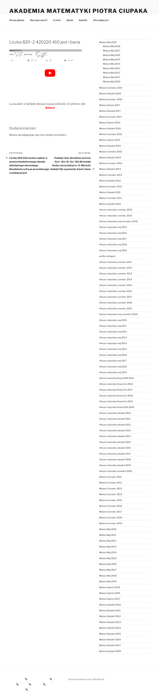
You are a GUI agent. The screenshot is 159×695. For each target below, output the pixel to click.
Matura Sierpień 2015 (110, 145)
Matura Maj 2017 (111, 50)
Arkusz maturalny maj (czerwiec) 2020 (118, 221)
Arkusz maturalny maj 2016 (113, 233)
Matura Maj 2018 (111, 46)
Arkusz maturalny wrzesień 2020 (115, 471)
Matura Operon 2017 (109, 105)
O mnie (57, 20)
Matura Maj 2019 (107, 42)
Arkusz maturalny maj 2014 (113, 343)
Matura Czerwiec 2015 (110, 151)
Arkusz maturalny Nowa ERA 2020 (116, 407)
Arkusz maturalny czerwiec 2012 (115, 267)
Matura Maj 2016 (111, 55)
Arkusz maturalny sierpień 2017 (115, 453)
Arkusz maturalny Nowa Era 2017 (116, 389)
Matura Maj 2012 (111, 72)
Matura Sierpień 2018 (110, 93)
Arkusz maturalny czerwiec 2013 (115, 273)
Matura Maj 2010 (111, 81)
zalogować (28, 134)
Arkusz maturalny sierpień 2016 (115, 447)
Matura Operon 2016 (109, 122)
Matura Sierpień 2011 (109, 192)
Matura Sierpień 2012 (110, 180)
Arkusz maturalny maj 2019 (113, 250)
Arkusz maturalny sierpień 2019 (115, 465)
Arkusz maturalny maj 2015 (113, 227)
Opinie (69, 20)
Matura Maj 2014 (111, 63)
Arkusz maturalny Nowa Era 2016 (116, 384)
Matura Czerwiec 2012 (110, 186)
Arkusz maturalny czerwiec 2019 (115, 215)
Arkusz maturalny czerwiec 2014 (115, 279)
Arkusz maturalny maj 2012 (113, 331)
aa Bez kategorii (107, 256)
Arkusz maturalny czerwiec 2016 (115, 291)
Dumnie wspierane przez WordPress (86, 679)
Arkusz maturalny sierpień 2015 (115, 442)
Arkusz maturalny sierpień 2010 (115, 413)
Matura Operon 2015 (109, 140)
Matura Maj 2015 (111, 59)
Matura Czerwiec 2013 (110, 175)
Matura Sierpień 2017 (110, 111)
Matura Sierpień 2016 (110, 128)
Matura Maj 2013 (111, 68)
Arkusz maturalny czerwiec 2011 (115, 262)
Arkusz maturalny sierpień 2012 (115, 424)
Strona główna (16, 20)
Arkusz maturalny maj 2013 (113, 337)
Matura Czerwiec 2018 (110, 99)
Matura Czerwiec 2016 (110, 134)
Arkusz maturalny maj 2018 (113, 244)
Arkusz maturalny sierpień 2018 (115, 459)
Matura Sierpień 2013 (110, 169)
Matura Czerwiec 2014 (110, 163)
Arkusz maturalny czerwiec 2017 (115, 296)
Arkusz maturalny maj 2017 (113, 238)
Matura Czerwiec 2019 (110, 87)
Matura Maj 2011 (111, 77)
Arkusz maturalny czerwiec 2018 (115, 209)
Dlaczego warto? (38, 20)
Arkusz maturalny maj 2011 (112, 326)
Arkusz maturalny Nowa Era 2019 (116, 401)
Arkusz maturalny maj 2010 (113, 320)
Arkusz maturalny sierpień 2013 (115, 430)
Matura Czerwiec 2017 (110, 116)
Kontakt (83, 20)
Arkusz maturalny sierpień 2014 (115, 436)
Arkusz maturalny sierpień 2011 (114, 418)
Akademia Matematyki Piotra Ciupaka (78, 10)
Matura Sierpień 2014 (110, 157)
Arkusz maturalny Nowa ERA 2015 (116, 378)
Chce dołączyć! (101, 20)
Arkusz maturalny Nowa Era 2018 (116, 395)
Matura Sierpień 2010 (110, 204)
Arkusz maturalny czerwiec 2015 (115, 285)
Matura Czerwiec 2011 (110, 198)
